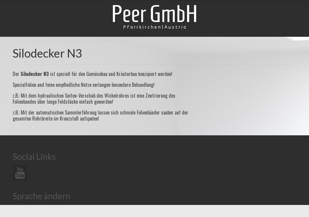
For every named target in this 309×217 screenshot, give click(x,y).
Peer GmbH (154, 14)
